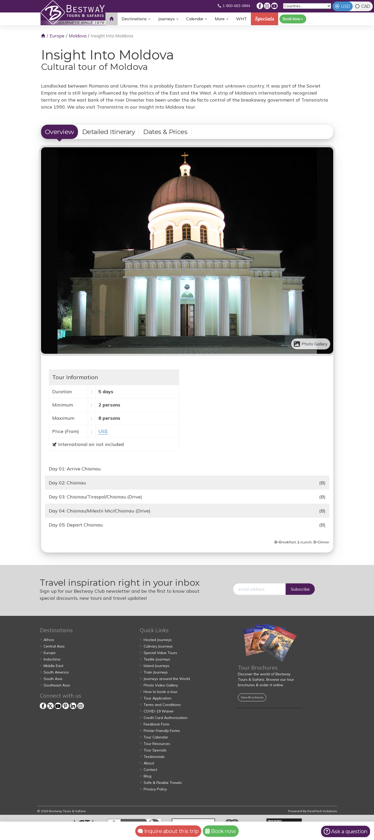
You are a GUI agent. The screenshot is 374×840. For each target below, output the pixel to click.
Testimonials (154, 756)
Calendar (196, 18)
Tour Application (157, 698)
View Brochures (252, 697)
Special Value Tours (160, 652)
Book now (220, 831)
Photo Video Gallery (161, 685)
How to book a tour (160, 691)
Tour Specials (155, 750)
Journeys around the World (167, 678)
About (149, 763)
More (221, 18)
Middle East (53, 665)
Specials (264, 18)
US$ (103, 431)
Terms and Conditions (162, 704)
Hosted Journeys (158, 639)
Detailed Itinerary (108, 132)
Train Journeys (156, 672)
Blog (147, 776)
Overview (59, 132)
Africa (49, 639)
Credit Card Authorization (166, 717)
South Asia (53, 678)
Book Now (293, 19)
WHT (241, 20)
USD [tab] (345, 6)
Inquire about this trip (168, 831)
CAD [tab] (365, 6)
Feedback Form (156, 724)
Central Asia (54, 646)
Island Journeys (156, 665)
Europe (57, 35)
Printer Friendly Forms (162, 730)
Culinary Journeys (158, 646)
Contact (150, 769)
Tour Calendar (156, 737)
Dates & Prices (165, 132)
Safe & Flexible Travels (163, 782)
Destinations (136, 18)
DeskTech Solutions (322, 811)
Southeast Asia (57, 685)
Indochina (52, 659)
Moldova (77, 35)
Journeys (168, 18)
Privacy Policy (155, 789)
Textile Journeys (157, 659)
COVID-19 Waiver (159, 711)
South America (56, 672)
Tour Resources (157, 743)
